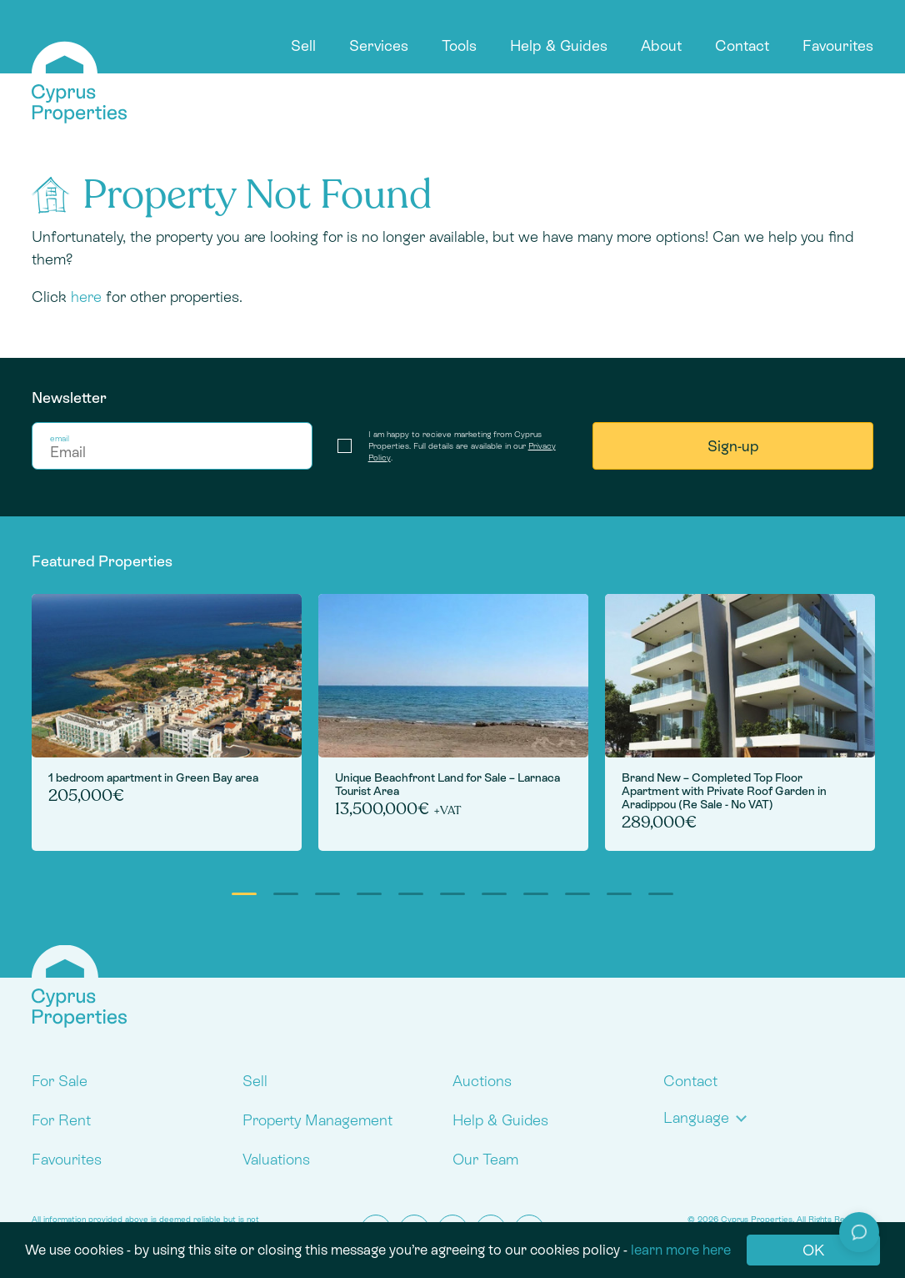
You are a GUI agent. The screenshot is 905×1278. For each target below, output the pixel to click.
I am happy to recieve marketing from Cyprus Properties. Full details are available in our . (462, 446)
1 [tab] (244, 894)
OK (813, 1250)
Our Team (485, 1159)
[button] (708, 1117)
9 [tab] (577, 894)
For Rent (61, 1120)
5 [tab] (410, 894)
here (86, 296)
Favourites (837, 45)
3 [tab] (327, 894)
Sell (303, 45)
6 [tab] (452, 894)
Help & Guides (559, 45)
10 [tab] (619, 894)
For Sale (60, 1080)
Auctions (482, 1080)
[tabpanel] (166, 722)
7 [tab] (494, 894)
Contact (742, 45)
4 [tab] (369, 894)
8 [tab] (535, 894)
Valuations (276, 1159)
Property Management (317, 1120)
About (661, 45)
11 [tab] (660, 894)
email (59, 438)
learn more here (681, 1249)
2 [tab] (285, 894)
